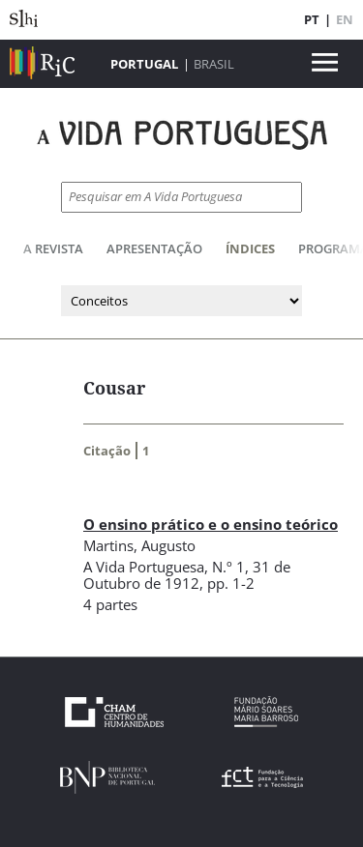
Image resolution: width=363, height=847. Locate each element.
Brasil (214, 64)
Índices (250, 248)
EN (344, 19)
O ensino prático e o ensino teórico (210, 524)
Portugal (144, 64)
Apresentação (154, 248)
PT (311, 19)
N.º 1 (228, 566)
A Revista (53, 248)
